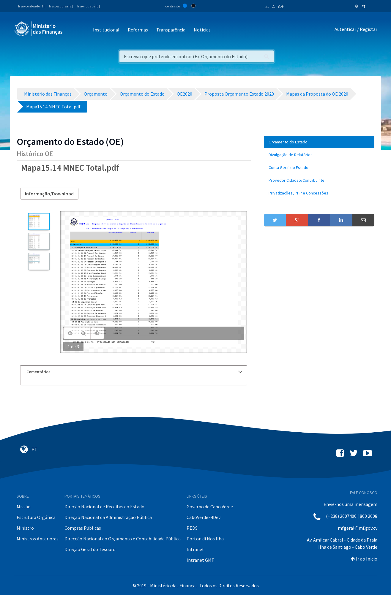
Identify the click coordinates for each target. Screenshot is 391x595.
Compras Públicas (82, 528)
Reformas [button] (138, 30)
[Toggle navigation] (72, 30)
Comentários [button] (134, 371)
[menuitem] (319, 142)
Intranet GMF (200, 560)
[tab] (134, 372)
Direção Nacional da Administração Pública (108, 517)
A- (267, 7)
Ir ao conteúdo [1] (31, 6)
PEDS (192, 528)
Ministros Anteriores (38, 539)
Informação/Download (49, 194)
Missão (24, 506)
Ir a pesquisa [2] (61, 6)
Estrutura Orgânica (36, 517)
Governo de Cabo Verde (210, 506)
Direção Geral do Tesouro (90, 549)
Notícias (202, 30)
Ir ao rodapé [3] (88, 6)
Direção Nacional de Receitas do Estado (104, 506)
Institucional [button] (106, 30)
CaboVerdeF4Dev (203, 517)
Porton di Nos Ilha (205, 539)
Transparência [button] (170, 30)
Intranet (195, 549)
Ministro (25, 528)
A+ (281, 6)
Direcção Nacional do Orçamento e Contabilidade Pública (122, 539)
